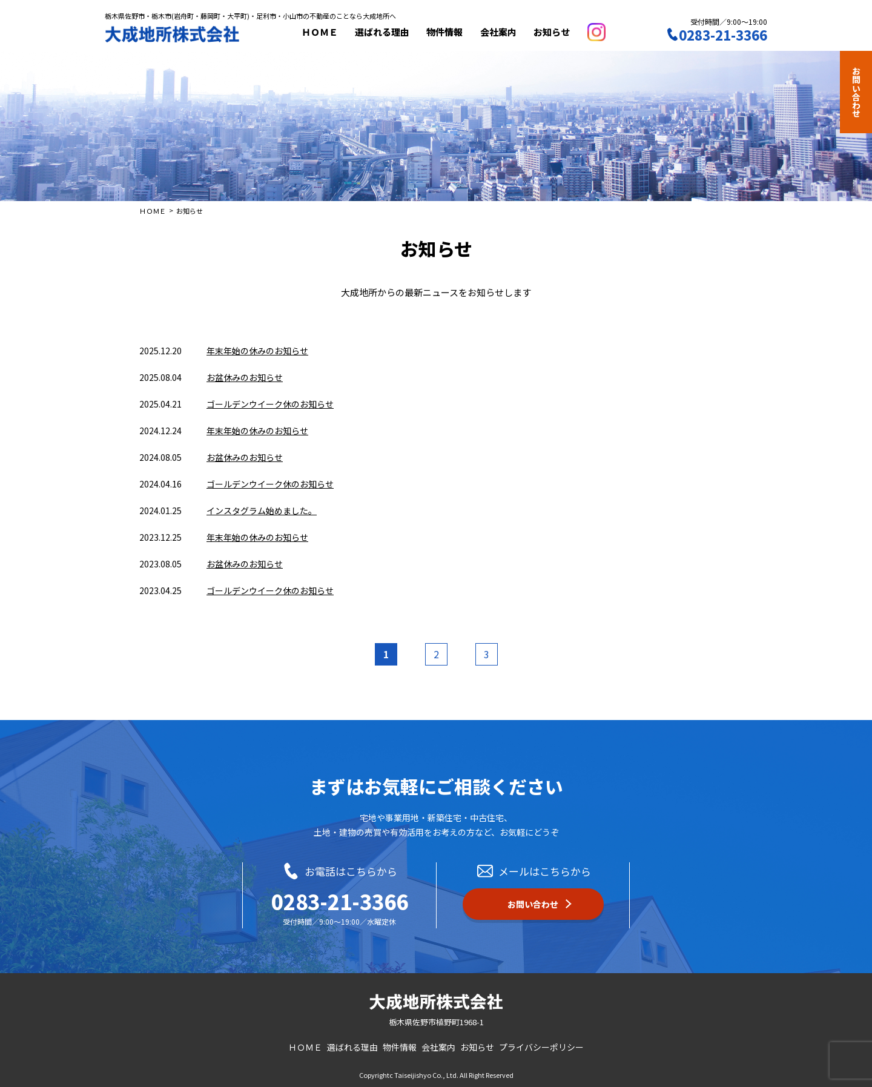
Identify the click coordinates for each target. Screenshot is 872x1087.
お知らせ (556, 31)
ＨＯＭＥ (324, 31)
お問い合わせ (856, 92)
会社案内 (502, 31)
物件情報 (449, 31)
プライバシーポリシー (541, 1047)
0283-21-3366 (339, 901)
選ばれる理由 (386, 31)
